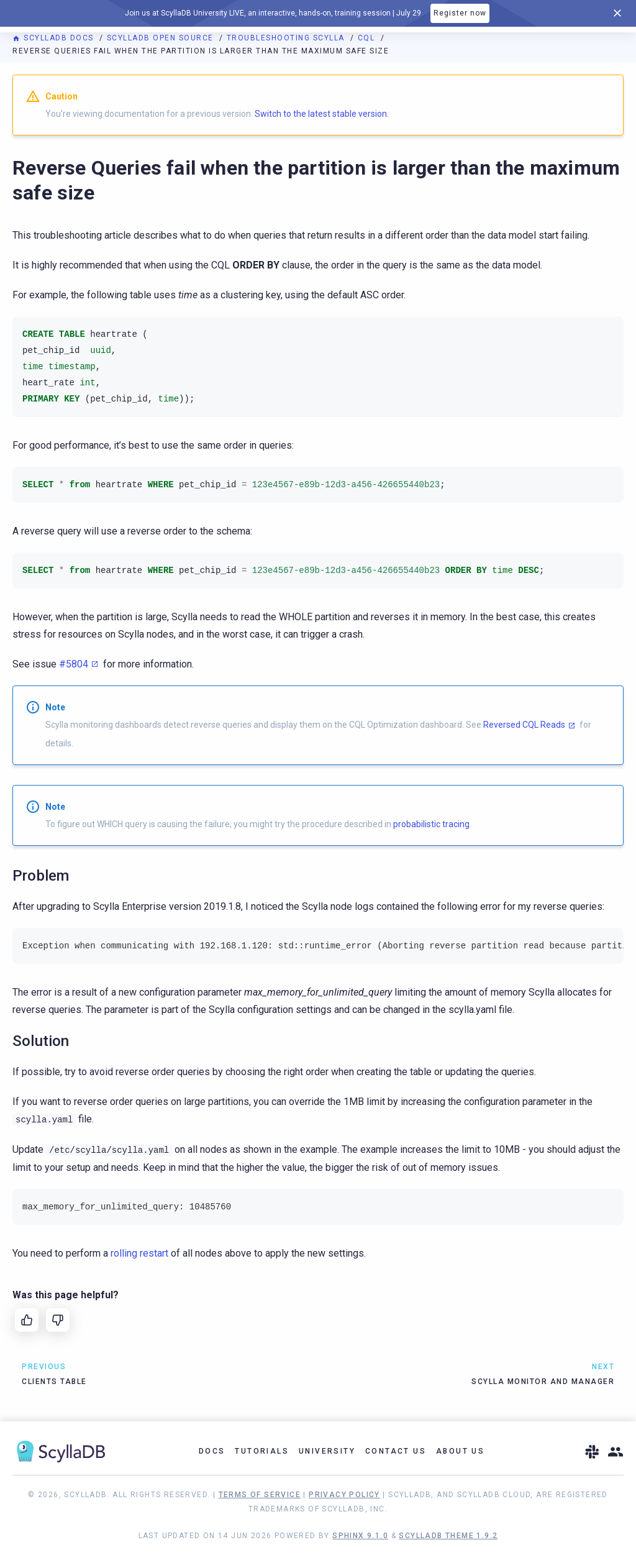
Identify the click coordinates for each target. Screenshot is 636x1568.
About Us (460, 1451)
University (327, 1451)
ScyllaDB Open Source (162, 38)
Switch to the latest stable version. (322, 114)
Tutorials (262, 1451)
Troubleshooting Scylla (287, 38)
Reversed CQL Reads (524, 725)
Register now (460, 13)
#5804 (73, 664)
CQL (368, 38)
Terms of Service (260, 1494)
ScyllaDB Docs (54, 38)
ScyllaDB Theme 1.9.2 (448, 1535)
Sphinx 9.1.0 (360, 1535)
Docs (212, 1451)
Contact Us (395, 1451)
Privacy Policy (344, 1494)
